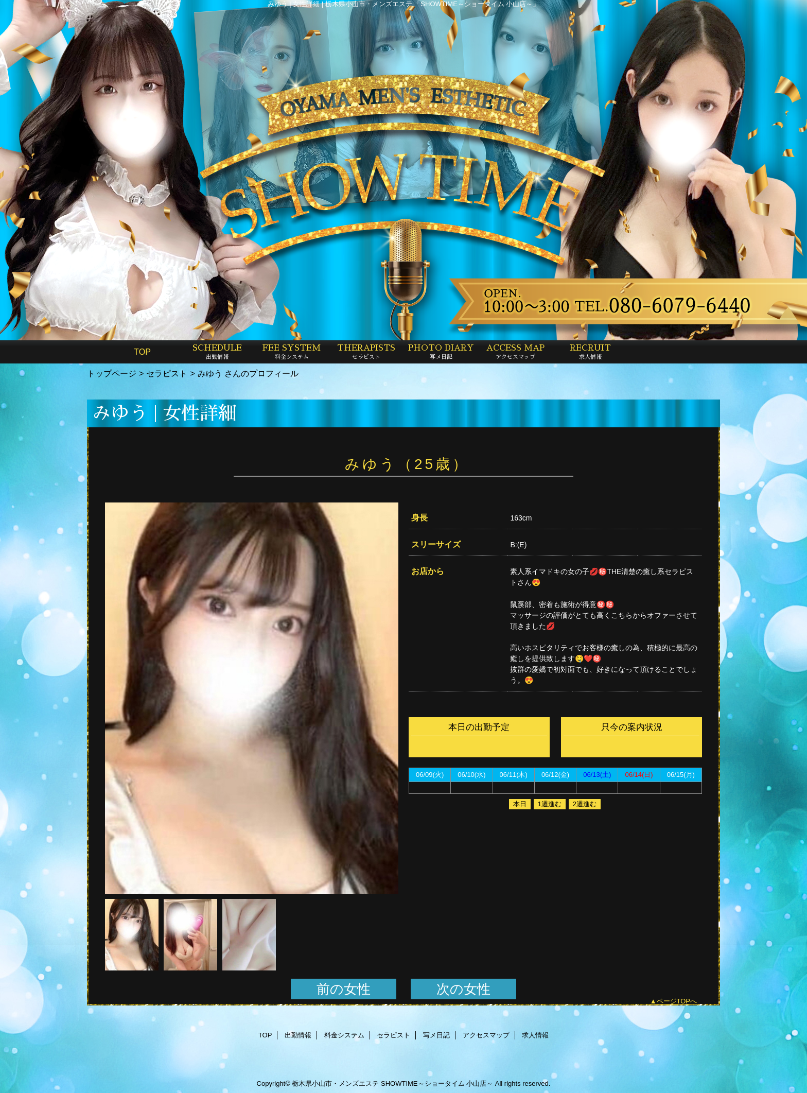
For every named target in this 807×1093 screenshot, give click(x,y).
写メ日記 (436, 1035)
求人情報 (535, 1035)
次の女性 (463, 989)
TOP (142, 351)
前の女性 (344, 989)
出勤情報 (298, 1035)
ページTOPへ (677, 1001)
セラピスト (166, 373)
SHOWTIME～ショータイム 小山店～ (437, 1083)
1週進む (550, 804)
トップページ (111, 373)
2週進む (585, 804)
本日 (520, 804)
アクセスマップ (486, 1035)
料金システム (344, 1035)
